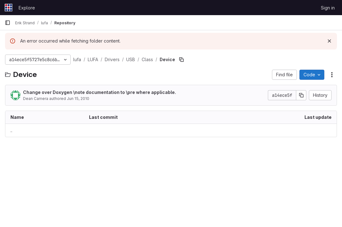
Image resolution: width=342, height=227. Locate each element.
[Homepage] (8, 8)
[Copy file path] (181, 60)
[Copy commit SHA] (301, 95)
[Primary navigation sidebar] (8, 23)
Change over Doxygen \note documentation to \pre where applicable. (99, 92)
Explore (27, 7)
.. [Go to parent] (11, 130)
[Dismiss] (329, 41)
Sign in (328, 7)
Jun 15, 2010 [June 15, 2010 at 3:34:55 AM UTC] (78, 98)
